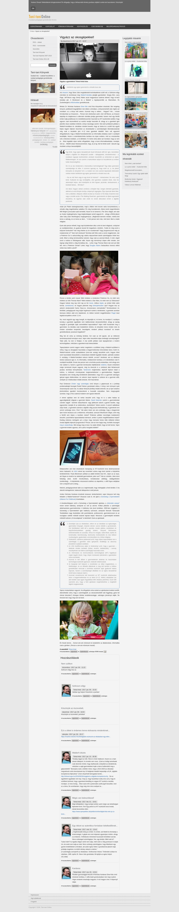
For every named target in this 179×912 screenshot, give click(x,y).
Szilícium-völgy (79, 686)
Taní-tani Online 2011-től (41, 59)
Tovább (54, 147)
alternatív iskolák (37, 128)
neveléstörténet (38, 137)
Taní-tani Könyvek (39, 52)
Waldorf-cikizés (79, 753)
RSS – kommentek (39, 46)
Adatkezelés (82, 26)
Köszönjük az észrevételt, (72, 708)
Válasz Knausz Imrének (132, 80)
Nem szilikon (66, 664)
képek (102, 303)
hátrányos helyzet (38, 131)
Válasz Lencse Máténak (133, 185)
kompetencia (36, 133)
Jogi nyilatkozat (36, 898)
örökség (43, 144)
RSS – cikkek (37, 42)
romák (45, 140)
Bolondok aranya (113, 503)
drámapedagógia (49, 128)
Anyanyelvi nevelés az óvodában (136, 132)
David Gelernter (96, 400)
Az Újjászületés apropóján (133, 97)
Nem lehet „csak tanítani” (133, 42)
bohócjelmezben (98, 305)
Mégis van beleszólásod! (83, 798)
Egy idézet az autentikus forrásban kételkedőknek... (95, 826)
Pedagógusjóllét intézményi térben (136, 113)
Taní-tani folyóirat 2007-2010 (42, 56)
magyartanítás (51, 133)
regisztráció (74, 651)
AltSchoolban (75, 102)
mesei (91, 303)
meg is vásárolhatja (66, 425)
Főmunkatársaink (65, 26)
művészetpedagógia (41, 135)
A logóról (34, 902)
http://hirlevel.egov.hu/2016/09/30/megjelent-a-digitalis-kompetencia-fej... (85, 776)
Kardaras (76, 868)
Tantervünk (87, 370)
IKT (47, 131)
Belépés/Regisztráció (116, 26)
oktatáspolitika (49, 138)
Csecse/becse (97, 26)
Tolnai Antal (72, 649)
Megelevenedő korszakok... (134, 170)
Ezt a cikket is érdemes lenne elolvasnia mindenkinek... (85, 730)
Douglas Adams (95, 245)
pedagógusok (37, 140)
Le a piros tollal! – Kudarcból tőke (136, 61)
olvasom (65, 92)
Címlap (32, 31)
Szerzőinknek (36, 26)
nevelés (52, 135)
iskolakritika (53, 131)
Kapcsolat (50, 26)
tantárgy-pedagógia (46, 142)
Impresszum (35, 895)
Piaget (113, 313)
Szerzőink (36, 49)
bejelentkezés (84, 651)
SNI (49, 140)
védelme (104, 365)
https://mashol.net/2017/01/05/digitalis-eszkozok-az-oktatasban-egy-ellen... (86, 737)
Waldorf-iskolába (86, 95)
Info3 (75, 471)
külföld (43, 133)
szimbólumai (69, 305)
